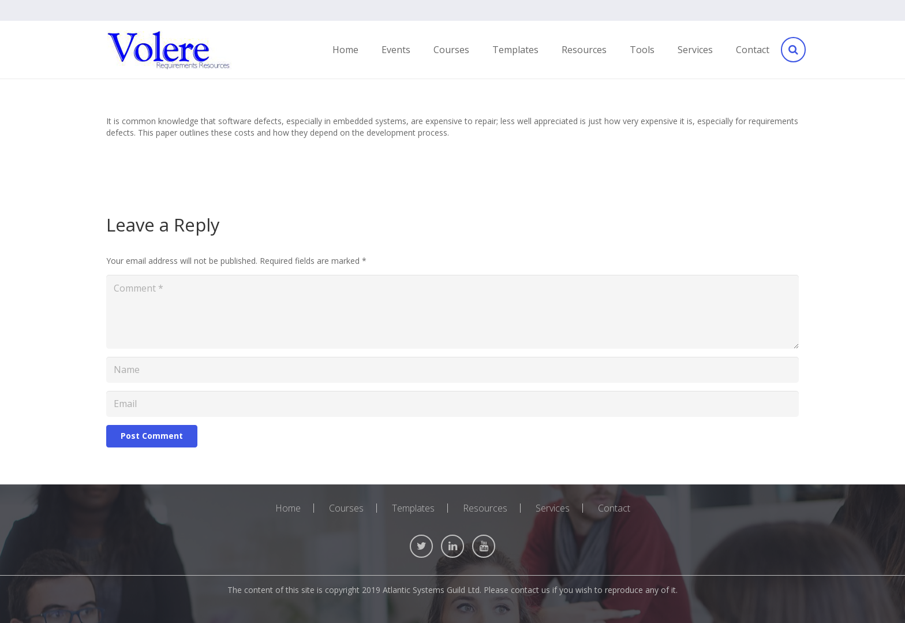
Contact (614, 508)
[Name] (452, 370)
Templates (413, 508)
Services (553, 508)
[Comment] (452, 312)
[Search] (792, 50)
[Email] (452, 404)
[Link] (169, 50)
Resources (485, 508)
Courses (346, 508)
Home (288, 508)
